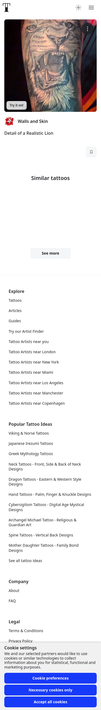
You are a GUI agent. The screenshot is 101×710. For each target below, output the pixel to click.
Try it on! (16, 105)
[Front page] (6, 7)
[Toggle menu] (91, 7)
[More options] (87, 29)
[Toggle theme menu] (78, 7)
